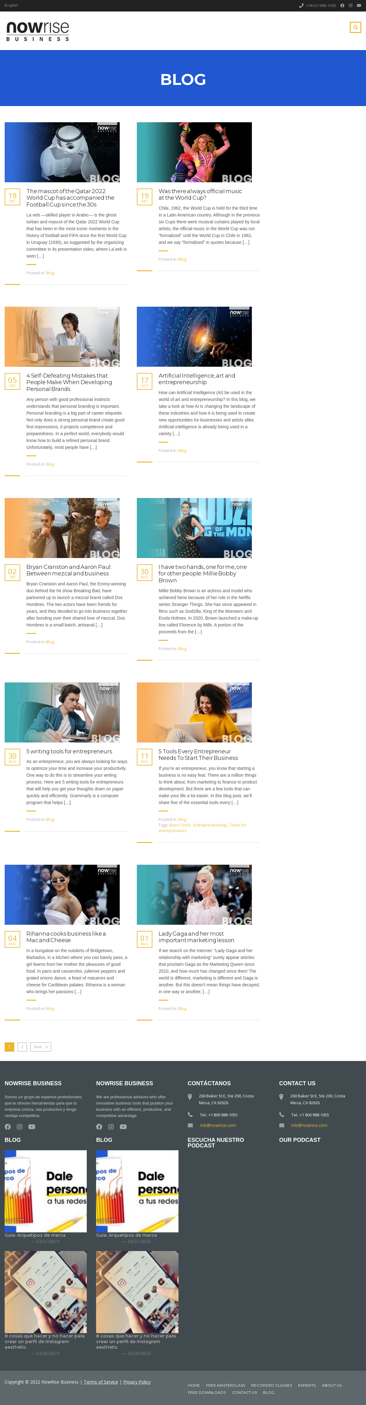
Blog (50, 273)
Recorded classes (271, 1385)
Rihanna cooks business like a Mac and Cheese (66, 937)
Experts (307, 1385)
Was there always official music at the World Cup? (200, 195)
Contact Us (244, 1392)
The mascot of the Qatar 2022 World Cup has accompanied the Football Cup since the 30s (70, 198)
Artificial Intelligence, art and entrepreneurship (197, 379)
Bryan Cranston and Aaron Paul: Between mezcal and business (68, 570)
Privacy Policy (136, 1382)
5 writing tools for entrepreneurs (69, 751)
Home (194, 1385)
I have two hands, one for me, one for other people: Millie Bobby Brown (203, 574)
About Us (332, 1385)
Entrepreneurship (210, 825)
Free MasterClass (225, 1385)
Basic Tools (180, 825)
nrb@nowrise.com (217, 1125)
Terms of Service (101, 1382)
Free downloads (207, 1392)
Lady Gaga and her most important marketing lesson (196, 937)
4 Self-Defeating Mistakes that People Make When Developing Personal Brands (69, 383)
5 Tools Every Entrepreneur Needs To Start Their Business (198, 755)
